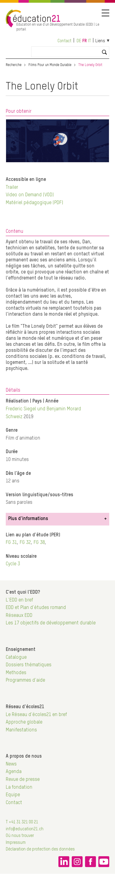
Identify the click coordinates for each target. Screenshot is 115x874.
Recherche (13, 65)
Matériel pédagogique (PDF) (34, 202)
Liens (100, 41)
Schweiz (14, 417)
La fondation (19, 787)
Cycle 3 (13, 564)
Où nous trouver (20, 836)
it (89, 41)
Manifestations (21, 730)
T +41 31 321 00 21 (22, 822)
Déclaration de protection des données (40, 849)
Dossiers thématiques (28, 665)
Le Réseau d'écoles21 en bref (36, 714)
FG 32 (25, 542)
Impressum (16, 843)
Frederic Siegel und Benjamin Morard (43, 409)
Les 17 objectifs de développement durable (51, 623)
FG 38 (39, 542)
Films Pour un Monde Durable (49, 65)
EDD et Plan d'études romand (36, 607)
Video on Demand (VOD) (30, 195)
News (11, 764)
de (79, 41)
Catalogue (16, 657)
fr (84, 41)
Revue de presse (23, 779)
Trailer (12, 187)
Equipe (13, 795)
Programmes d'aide (25, 680)
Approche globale (24, 722)
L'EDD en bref (19, 600)
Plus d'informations (28, 518)
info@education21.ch (25, 829)
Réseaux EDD (19, 615)
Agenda (13, 771)
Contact (64, 41)
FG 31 (11, 542)
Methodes (16, 672)
